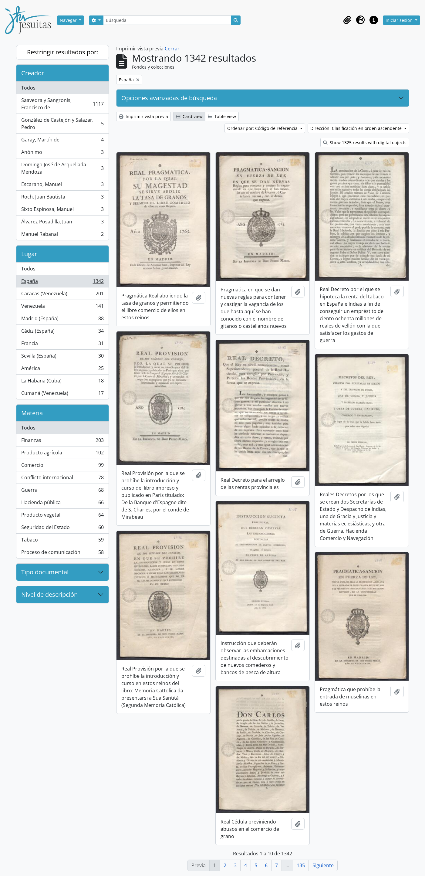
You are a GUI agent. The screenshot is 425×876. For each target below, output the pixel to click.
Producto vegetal (62, 516)
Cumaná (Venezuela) (62, 394)
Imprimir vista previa (143, 116)
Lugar (29, 254)
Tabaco (62, 541)
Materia (32, 413)
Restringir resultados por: (62, 52)
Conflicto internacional (62, 479)
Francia (62, 345)
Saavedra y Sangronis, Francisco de (62, 104)
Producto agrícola (62, 454)
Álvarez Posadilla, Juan (62, 223)
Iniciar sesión (400, 20)
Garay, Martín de (62, 141)
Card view (189, 116)
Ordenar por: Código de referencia (263, 128)
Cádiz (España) (62, 332)
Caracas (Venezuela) (62, 295)
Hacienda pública (62, 504)
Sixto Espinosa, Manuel (62, 210)
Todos (28, 87)
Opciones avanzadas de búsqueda (169, 98)
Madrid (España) (62, 320)
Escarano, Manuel (62, 186)
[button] (347, 20)
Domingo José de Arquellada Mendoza (62, 168)
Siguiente (323, 865)
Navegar (69, 20)
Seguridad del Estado (62, 529)
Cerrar (172, 48)
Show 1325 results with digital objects (364, 142)
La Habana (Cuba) (62, 382)
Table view (222, 116)
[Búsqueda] (167, 20)
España (62, 282)
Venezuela (62, 307)
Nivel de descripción (49, 594)
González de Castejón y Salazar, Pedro (62, 124)
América (62, 370)
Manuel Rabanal (62, 235)
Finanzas (62, 441)
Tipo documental (45, 572)
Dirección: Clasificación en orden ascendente (356, 128)
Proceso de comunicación (62, 553)
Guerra (62, 491)
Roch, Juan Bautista (62, 198)
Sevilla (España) (62, 357)
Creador (32, 73)
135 (301, 865)
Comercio (62, 466)
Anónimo (62, 153)
